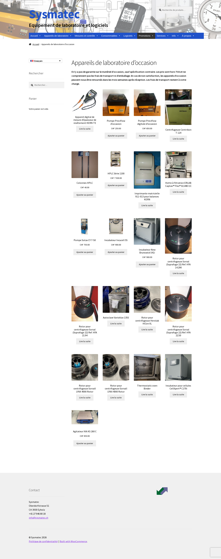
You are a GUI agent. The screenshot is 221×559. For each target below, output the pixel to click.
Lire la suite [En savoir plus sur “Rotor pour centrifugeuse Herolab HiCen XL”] (147, 329)
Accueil (35, 36)
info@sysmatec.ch (38, 517)
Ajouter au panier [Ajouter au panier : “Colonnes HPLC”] (84, 194)
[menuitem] (45, 61)
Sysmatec (54, 14)
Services (163, 36)
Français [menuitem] (38, 60)
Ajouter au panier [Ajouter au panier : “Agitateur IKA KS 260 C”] (84, 443)
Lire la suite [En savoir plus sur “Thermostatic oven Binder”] (147, 394)
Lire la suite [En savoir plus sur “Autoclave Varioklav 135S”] (116, 323)
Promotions (146, 36)
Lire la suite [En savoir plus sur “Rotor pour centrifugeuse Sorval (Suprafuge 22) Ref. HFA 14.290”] (178, 273)
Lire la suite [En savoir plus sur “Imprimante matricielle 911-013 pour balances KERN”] (147, 205)
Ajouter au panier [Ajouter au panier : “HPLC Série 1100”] (116, 185)
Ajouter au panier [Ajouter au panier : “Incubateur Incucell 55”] (116, 252)
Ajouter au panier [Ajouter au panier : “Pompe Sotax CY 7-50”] (84, 252)
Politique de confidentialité (43, 541)
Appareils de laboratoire (58, 36)
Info (175, 36)
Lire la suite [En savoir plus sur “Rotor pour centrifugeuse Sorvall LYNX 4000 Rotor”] (84, 397)
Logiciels (130, 36)
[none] (45, 61)
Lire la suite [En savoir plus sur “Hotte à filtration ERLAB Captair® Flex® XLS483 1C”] (178, 191)
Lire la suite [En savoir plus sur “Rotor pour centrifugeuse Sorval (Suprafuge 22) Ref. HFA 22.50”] (178, 341)
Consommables (110, 36)
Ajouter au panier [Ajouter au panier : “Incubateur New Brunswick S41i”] (147, 264)
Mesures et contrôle (86, 36)
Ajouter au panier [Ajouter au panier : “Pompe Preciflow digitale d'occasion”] (147, 135)
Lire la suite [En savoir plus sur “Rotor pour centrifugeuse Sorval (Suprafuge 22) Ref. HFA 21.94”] (84, 341)
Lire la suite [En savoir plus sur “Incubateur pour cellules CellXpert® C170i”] (178, 394)
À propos (188, 36)
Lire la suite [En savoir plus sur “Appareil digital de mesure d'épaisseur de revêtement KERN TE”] (84, 128)
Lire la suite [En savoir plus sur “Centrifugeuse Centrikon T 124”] (178, 138)
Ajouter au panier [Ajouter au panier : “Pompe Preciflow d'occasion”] (116, 135)
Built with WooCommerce (73, 541)
